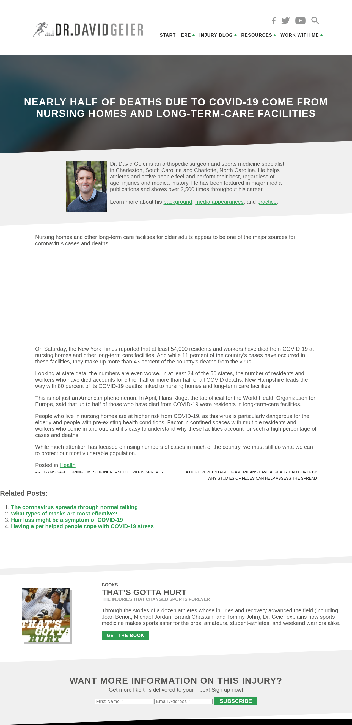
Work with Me (299, 35)
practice (267, 202)
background (178, 202)
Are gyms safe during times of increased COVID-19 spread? (99, 472)
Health (68, 465)
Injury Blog (216, 35)
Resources (256, 35)
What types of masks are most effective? (64, 514)
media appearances (219, 202)
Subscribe (236, 701)
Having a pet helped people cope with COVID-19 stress (82, 526)
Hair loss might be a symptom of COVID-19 (67, 520)
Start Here (175, 35)
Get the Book (125, 635)
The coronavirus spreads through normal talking (74, 507)
